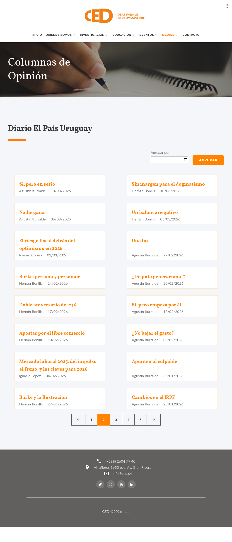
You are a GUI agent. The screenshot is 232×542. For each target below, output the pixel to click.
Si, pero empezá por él (160, 313)
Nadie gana (33, 220)
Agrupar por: (161, 152)
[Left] (78, 435)
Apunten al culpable (157, 369)
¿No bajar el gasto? (156, 341)
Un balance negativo (158, 220)
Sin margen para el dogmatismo (156, 188)
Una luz (141, 248)
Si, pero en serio (39, 184)
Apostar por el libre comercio (56, 341)
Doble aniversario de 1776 (51, 313)
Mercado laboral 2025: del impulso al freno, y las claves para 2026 (56, 376)
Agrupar (208, 160)
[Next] (154, 435)
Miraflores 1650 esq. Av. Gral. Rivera (123, 482)
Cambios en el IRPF (156, 413)
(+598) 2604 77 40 (120, 476)
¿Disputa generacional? (162, 284)
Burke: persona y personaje (54, 284)
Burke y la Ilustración (47, 413)
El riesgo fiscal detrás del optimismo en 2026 (51, 252)
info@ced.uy (123, 489)
